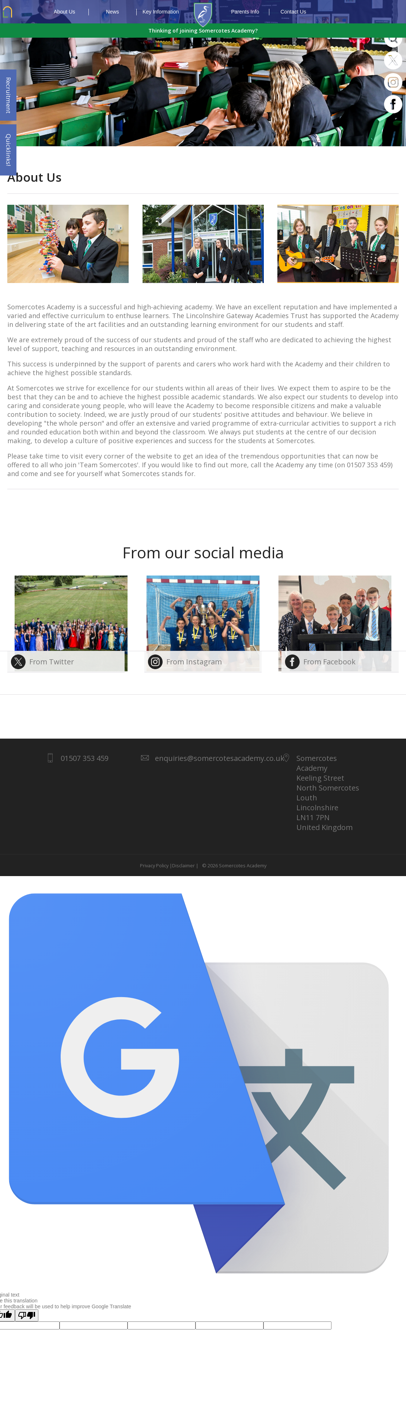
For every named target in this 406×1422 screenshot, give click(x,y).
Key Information (161, 12)
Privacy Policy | (156, 865)
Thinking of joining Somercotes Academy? (203, 30)
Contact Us (293, 12)
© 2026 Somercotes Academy (233, 865)
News (121, 12)
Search (393, 38)
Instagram (393, 82)
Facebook (393, 104)
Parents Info (250, 12)
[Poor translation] (26, 1315)
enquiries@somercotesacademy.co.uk (219, 758)
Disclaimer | (185, 865)
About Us (71, 12)
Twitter (393, 60)
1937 (203, 15)
